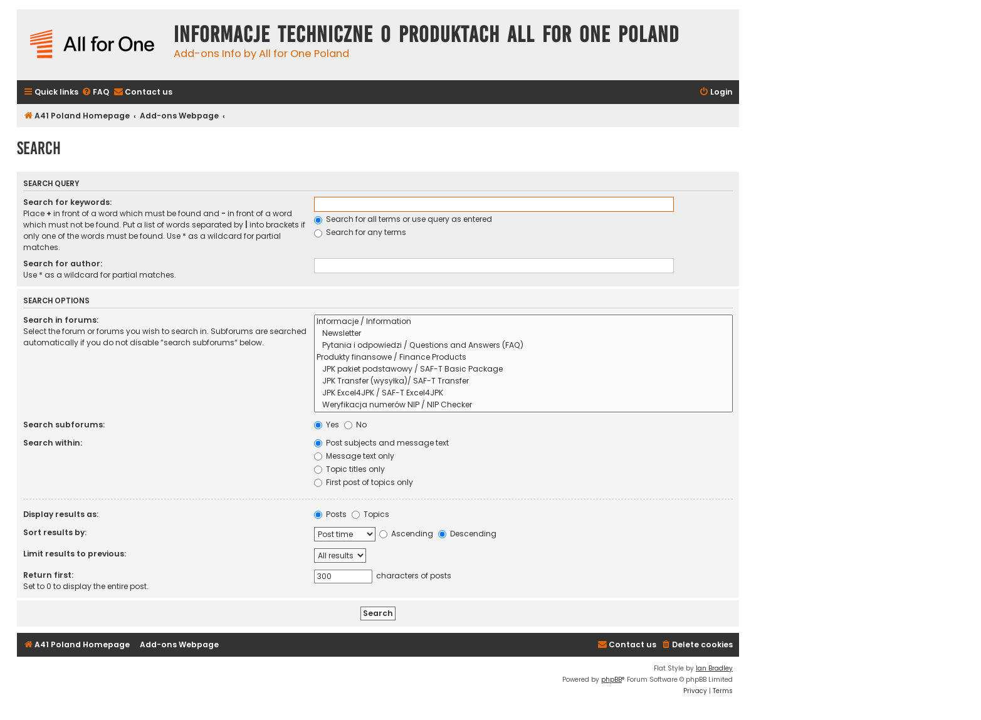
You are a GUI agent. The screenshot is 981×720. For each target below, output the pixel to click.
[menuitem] (95, 92)
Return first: (48, 575)
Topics (370, 514)
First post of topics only (363, 482)
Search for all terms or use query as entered (403, 219)
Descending (467, 533)
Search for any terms (360, 232)
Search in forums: (60, 320)
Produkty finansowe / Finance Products (523, 357)
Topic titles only (349, 469)
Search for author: (62, 263)
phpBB (611, 679)
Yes (326, 424)
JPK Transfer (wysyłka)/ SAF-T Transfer (523, 381)
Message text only (354, 456)
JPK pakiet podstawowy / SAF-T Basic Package (523, 369)
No (355, 424)
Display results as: (60, 514)
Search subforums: (64, 424)
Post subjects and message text (381, 442)
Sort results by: (55, 532)
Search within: (52, 442)
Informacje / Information (523, 322)
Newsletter (523, 334)
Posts (330, 514)
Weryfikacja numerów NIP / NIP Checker (523, 405)
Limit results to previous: (74, 553)
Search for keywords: (67, 202)
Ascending (406, 533)
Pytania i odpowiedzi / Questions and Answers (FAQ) (523, 346)
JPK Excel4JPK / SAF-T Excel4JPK (523, 393)
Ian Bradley (714, 668)
